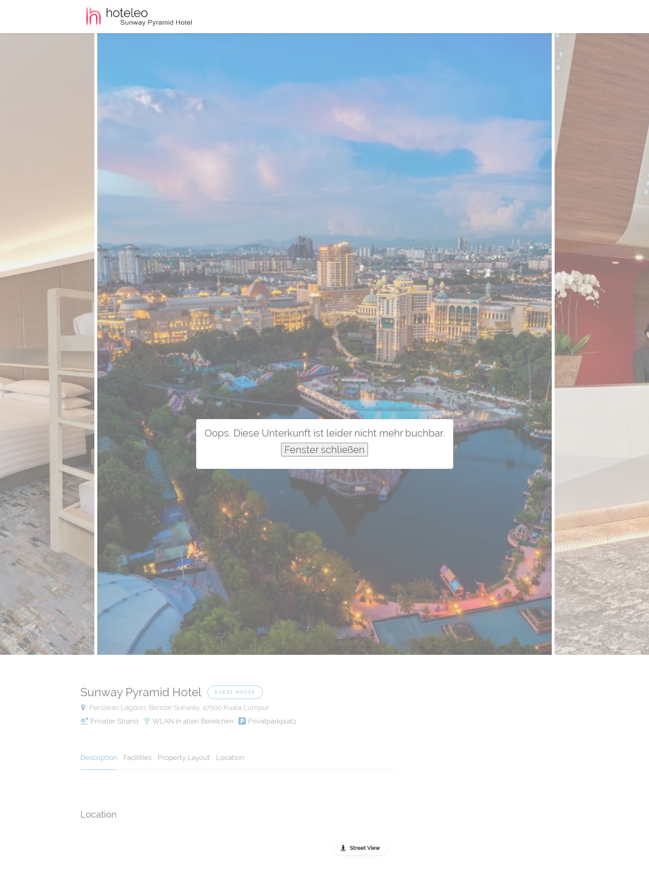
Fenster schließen (324, 450)
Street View (365, 848)
